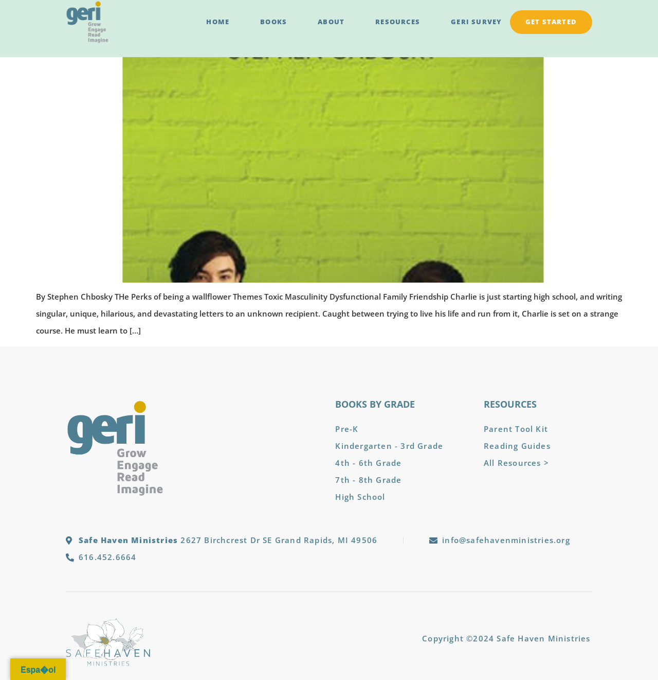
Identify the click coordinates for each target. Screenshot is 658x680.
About (331, 21)
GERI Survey (476, 21)
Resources (397, 21)
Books (273, 21)
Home (217, 21)
